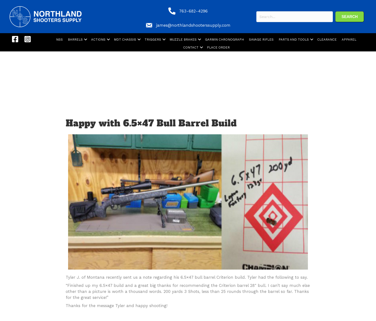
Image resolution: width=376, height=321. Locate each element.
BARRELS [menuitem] (75, 39)
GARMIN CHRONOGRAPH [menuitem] (224, 39)
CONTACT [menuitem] (191, 47)
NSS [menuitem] (59, 39)
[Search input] (294, 16)
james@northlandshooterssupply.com (193, 25)
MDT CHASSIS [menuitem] (125, 39)
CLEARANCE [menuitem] (327, 39)
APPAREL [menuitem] (349, 39)
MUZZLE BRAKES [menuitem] (183, 39)
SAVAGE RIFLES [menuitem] (261, 39)
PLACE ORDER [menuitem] (218, 47)
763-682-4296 (193, 11)
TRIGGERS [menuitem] (153, 39)
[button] (349, 16)
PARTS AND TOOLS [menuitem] (294, 39)
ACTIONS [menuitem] (98, 39)
